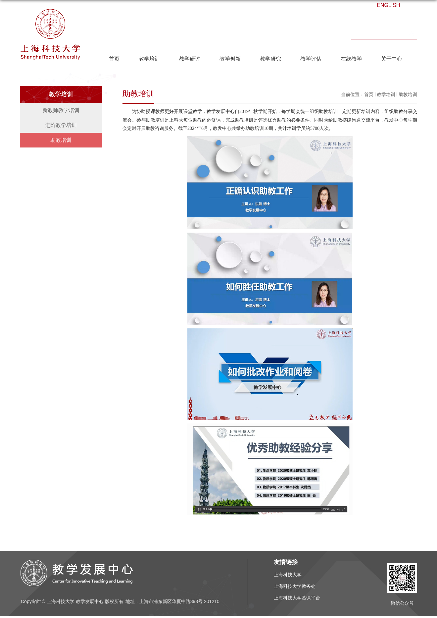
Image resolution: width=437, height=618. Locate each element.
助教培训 (408, 94)
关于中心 (391, 59)
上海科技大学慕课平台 (297, 597)
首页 (114, 59)
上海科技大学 (288, 574)
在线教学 (351, 59)
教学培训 (149, 59)
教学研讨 (189, 59)
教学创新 (230, 59)
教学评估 (310, 59)
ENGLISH (388, 5)
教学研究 (270, 59)
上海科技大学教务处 (295, 586)
